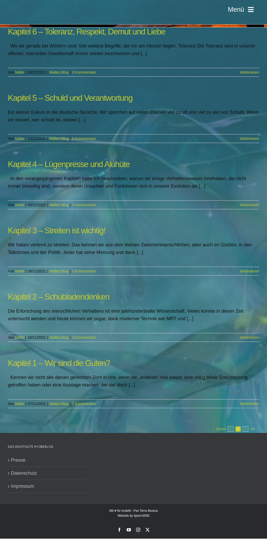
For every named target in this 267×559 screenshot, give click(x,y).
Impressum (22, 486)
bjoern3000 (141, 516)
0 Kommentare (84, 72)
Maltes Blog (59, 72)
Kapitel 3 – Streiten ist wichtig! (56, 230)
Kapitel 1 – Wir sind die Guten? (59, 363)
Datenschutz (24, 473)
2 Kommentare (84, 404)
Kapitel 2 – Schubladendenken (58, 296)
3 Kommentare (84, 205)
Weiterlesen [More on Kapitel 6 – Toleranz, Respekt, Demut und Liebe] (249, 72)
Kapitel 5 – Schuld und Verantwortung (70, 98)
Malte (19, 72)
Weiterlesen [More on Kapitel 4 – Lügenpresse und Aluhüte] (249, 205)
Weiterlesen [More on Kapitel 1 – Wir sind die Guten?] (249, 404)
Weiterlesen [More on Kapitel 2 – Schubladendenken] (249, 337)
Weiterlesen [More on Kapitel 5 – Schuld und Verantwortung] (249, 138)
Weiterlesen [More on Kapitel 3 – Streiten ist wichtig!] (249, 271)
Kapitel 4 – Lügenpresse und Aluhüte (69, 164)
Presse (18, 460)
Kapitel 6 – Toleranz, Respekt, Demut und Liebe (86, 31)
